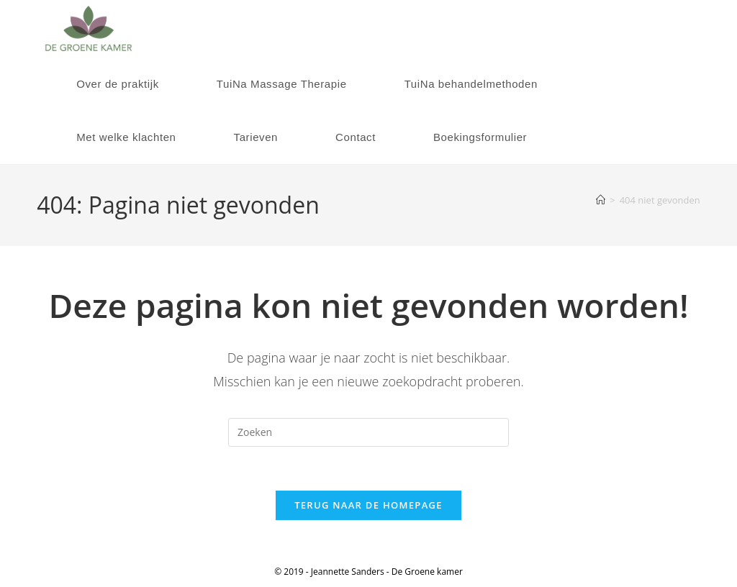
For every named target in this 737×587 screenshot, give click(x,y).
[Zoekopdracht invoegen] (368, 432)
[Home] (600, 200)
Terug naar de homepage (368, 505)
